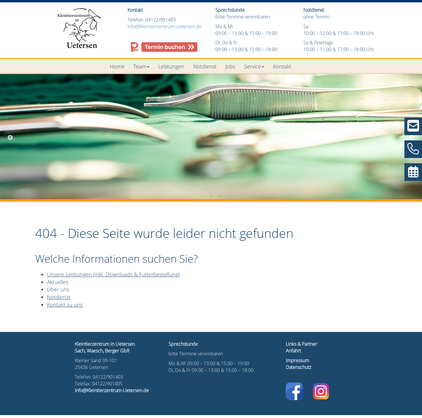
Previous (10, 138)
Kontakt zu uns (65, 304)
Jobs (230, 66)
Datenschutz (298, 367)
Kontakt (282, 66)
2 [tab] (211, 196)
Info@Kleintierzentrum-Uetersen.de (164, 26)
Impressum (297, 360)
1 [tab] (202, 196)
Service (254, 66)
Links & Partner (301, 344)
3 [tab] (220, 196)
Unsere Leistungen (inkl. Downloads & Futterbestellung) (113, 274)
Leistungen (171, 66)
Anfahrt (293, 351)
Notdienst (205, 66)
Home (117, 66)
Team (141, 66)
